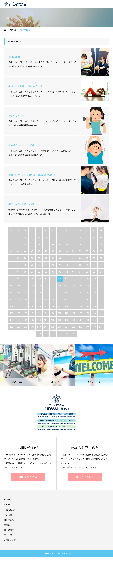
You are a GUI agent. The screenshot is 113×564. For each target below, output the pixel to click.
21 (60, 237)
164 (80, 306)
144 (39, 299)
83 (101, 265)
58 (25, 258)
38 (80, 244)
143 (32, 299)
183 (18, 320)
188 (52, 320)
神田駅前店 (9, 520)
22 (66, 237)
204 (66, 327)
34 (53, 244)
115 (32, 285)
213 (59, 334)
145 (45, 299)
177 (73, 313)
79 (73, 265)
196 (11, 327)
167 (100, 306)
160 (52, 306)
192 (80, 320)
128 (25, 292)
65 (73, 258)
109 (87, 279)
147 (59, 299)
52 (80, 251)
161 (59, 306)
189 (59, 320)
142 (25, 299)
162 (66, 306)
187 (45, 320)
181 (100, 313)
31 (32, 244)
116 (39, 285)
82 (94, 265)
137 (87, 292)
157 (32, 306)
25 (87, 237)
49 (60, 251)
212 (52, 334)
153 (100, 299)
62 (53, 258)
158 (39, 306)
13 (101, 230)
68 (94, 258)
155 (18, 306)
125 (100, 285)
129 (32, 292)
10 (80, 230)
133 (59, 292)
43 (18, 251)
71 (18, 265)
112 (11, 285)
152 (94, 299)
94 (80, 272)
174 (52, 313)
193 (87, 320)
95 (87, 272)
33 (46, 244)
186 (39, 320)
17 (32, 237)
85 (18, 272)
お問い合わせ (10, 540)
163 (73, 306)
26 (94, 237)
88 (39, 272)
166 (94, 306)
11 (87, 230)
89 (46, 272)
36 (66, 244)
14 (11, 237)
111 (100, 279)
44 (25, 251)
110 (94, 279)
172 (39, 313)
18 (39, 237)
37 (73, 244)
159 (45, 306)
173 (45, 313)
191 (73, 320)
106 (66, 279)
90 (53, 272)
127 (18, 292)
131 (45, 292)
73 (32, 265)
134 (66, 292)
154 (11, 306)
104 (52, 279)
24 (80, 237)
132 (52, 292)
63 (60, 258)
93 (73, 272)
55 (101, 251)
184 (25, 320)
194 (94, 320)
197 (18, 327)
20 (53, 237)
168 (11, 313)
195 (100, 320)
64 (66, 258)
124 (94, 285)
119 (59, 285)
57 (18, 258)
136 (80, 292)
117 (45, 285)
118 (52, 285)
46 (39, 251)
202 (52, 327)
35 (60, 244)
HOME (7, 499)
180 (94, 313)
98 (11, 279)
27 (101, 237)
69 (101, 258)
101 (32, 279)
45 (32, 251)
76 (53, 265)
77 (60, 265)
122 (80, 285)
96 (94, 272)
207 (87, 327)
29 (18, 244)
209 (100, 327)
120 (66, 285)
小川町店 (8, 515)
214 (66, 334)
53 (87, 251)
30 (25, 244)
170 (25, 313)
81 (87, 265)
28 (11, 244)
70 (11, 265)
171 (32, 313)
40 (94, 244)
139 (100, 292)
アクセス (8, 535)
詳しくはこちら (28, 477)
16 (25, 237)
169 (18, 313)
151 (87, 299)
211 (45, 334)
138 (94, 292)
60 (39, 258)
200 (39, 327)
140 (11, 299)
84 (11, 272)
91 (60, 272)
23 (73, 237)
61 (46, 258)
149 (73, 299)
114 (25, 285)
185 (32, 320)
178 (80, 313)
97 (101, 272)
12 (94, 230)
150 (80, 299)
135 (73, 292)
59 (32, 258)
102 (39, 279)
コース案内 (9, 530)
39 (87, 244)
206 (80, 327)
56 (11, 258)
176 (66, 313)
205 (73, 327)
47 (46, 251)
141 (18, 299)
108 (80, 279)
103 (45, 279)
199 (32, 327)
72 (25, 265)
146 (52, 299)
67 (87, 258)
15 (18, 237)
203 (59, 327)
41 (101, 244)
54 (94, 251)
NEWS (7, 505)
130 (39, 292)
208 (94, 327)
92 (66, 272)
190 (66, 320)
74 (39, 265)
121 (73, 285)
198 (25, 327)
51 (73, 251)
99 (18, 279)
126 (11, 292)
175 (59, 313)
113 (18, 285)
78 (66, 265)
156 (25, 306)
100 (25, 279)
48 (53, 251)
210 (39, 334)
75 (46, 265)
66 (80, 258)
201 (45, 327)
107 (73, 279)
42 (11, 251)
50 (66, 251)
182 (11, 320)
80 (80, 265)
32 (39, 244)
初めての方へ (10, 510)
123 (87, 285)
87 (32, 272)
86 (25, 272)
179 (87, 313)
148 (66, 299)
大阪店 (7, 525)
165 (87, 306)
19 (46, 237)
